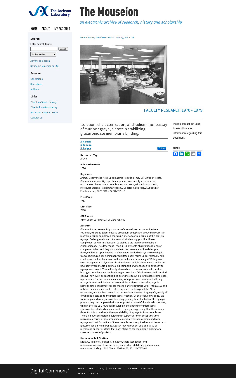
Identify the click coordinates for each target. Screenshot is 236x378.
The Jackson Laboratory (43, 107)
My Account (116, 368)
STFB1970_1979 (120, 37)
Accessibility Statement (141, 368)
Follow (162, 148)
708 (132, 37)
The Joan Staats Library (43, 102)
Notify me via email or (44, 66)
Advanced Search (40, 61)
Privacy (81, 373)
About (92, 368)
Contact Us (36, 118)
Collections (36, 79)
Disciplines (36, 84)
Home (82, 37)
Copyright (93, 373)
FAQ (102, 368)
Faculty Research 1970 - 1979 (173, 110)
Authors (34, 89)
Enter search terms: (41, 44)
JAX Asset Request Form (44, 112)
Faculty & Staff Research (99, 37)
